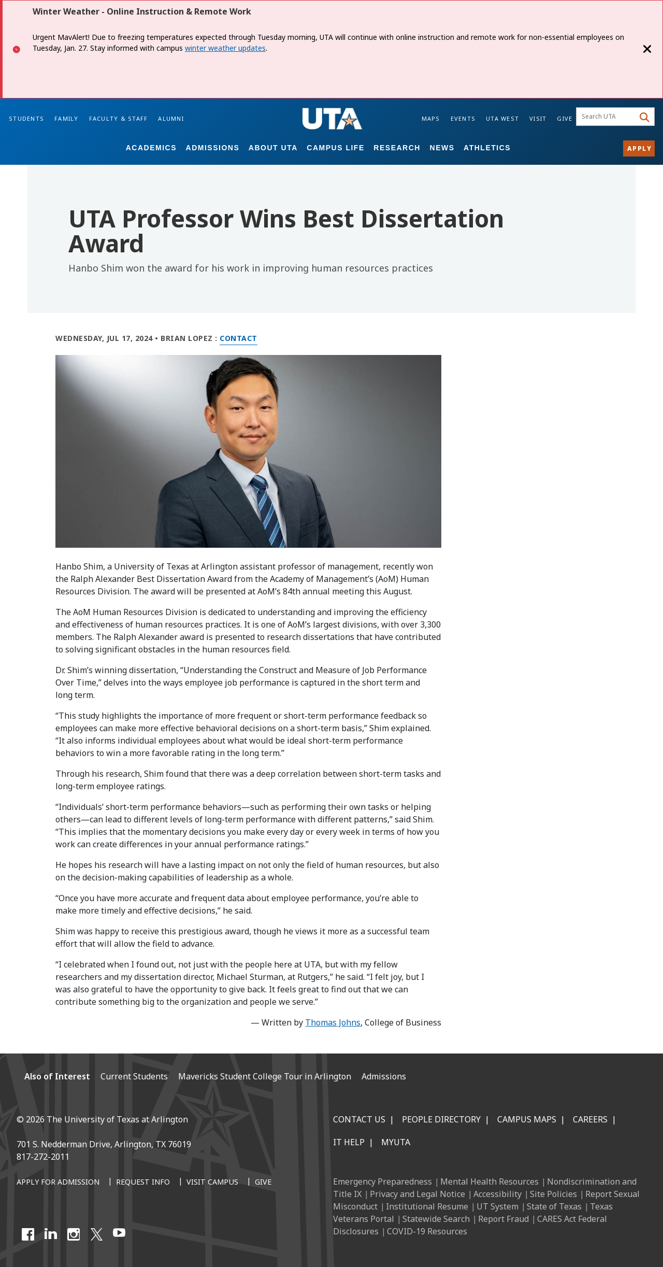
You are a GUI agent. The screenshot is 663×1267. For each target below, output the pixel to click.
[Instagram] (73, 1234)
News (442, 148)
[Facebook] (28, 1234)
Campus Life (335, 148)
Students (26, 118)
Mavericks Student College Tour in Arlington (264, 1076)
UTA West (502, 118)
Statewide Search (436, 1219)
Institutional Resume (427, 1206)
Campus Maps (526, 1119)
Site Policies (553, 1194)
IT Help (349, 1142)
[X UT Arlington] (96, 1234)
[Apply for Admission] (58, 1182)
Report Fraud (503, 1219)
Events (463, 118)
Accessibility (497, 1194)
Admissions (213, 148)
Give (564, 118)
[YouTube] (119, 1234)
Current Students (134, 1076)
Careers (590, 1119)
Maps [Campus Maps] (431, 118)
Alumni (171, 118)
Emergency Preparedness (382, 1181)
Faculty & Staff (118, 118)
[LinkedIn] (51, 1234)
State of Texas (554, 1206)
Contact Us (359, 1119)
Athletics (487, 148)
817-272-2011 (43, 1156)
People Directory (441, 1119)
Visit (537, 118)
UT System (497, 1206)
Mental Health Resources (489, 1181)
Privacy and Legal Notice (417, 1194)
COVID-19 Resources (427, 1231)
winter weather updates (225, 48)
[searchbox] (606, 116)
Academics (151, 148)
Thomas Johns (333, 1022)
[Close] (647, 49)
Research (397, 148)
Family (66, 118)
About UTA (273, 148)
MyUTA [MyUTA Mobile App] (395, 1142)
